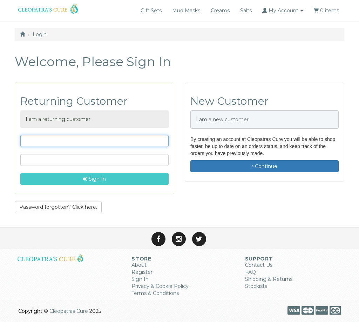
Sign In (94, 179)
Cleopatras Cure (68, 311)
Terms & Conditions (155, 293)
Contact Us (258, 265)
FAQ (250, 272)
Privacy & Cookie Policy (160, 286)
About (139, 265)
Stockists (256, 286)
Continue (264, 166)
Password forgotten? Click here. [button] (58, 207)
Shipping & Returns (268, 279)
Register (142, 272)
